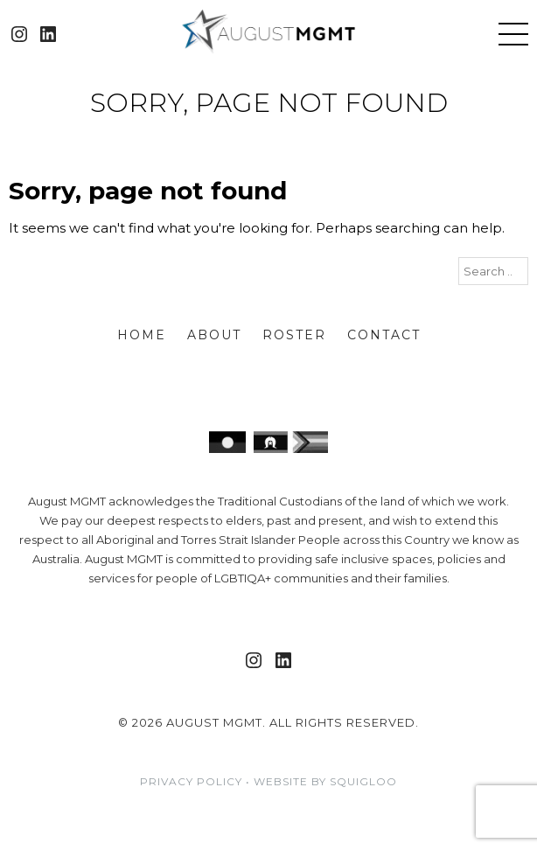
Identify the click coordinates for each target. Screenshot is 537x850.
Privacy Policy (191, 781)
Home (141, 335)
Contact (384, 335)
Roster (294, 335)
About (214, 335)
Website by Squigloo (325, 781)
